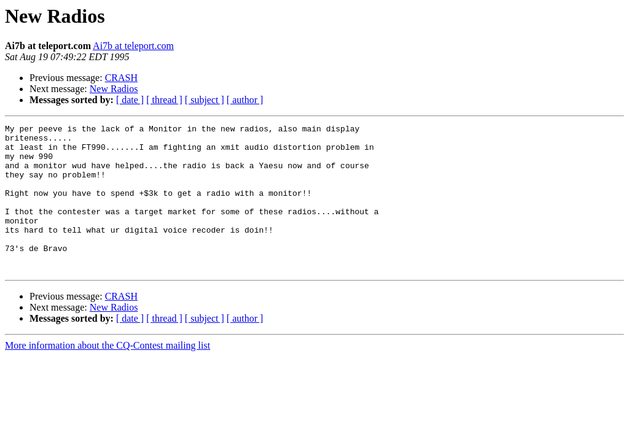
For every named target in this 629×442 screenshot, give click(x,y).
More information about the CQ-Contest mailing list (107, 375)
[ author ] (245, 100)
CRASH (121, 77)
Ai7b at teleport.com (133, 46)
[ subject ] (204, 100)
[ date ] (130, 100)
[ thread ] (164, 100)
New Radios (114, 88)
